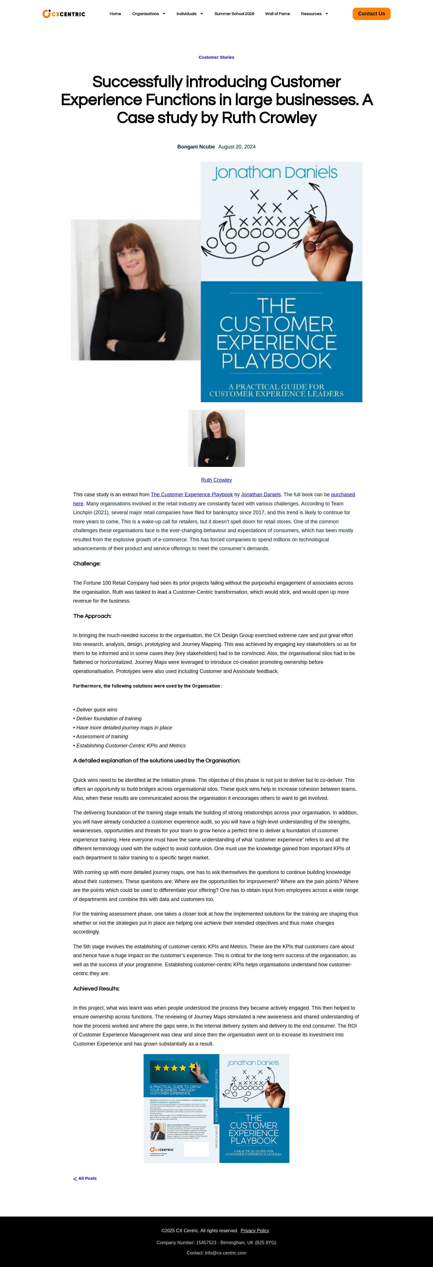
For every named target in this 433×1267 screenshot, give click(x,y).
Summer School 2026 (234, 14)
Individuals (190, 14)
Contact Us (371, 14)
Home (115, 14)
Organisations (149, 14)
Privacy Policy (255, 1230)
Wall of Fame (277, 14)
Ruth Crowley (216, 480)
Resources (314, 14)
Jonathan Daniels (261, 494)
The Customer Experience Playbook (192, 494)
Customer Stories (216, 57)
